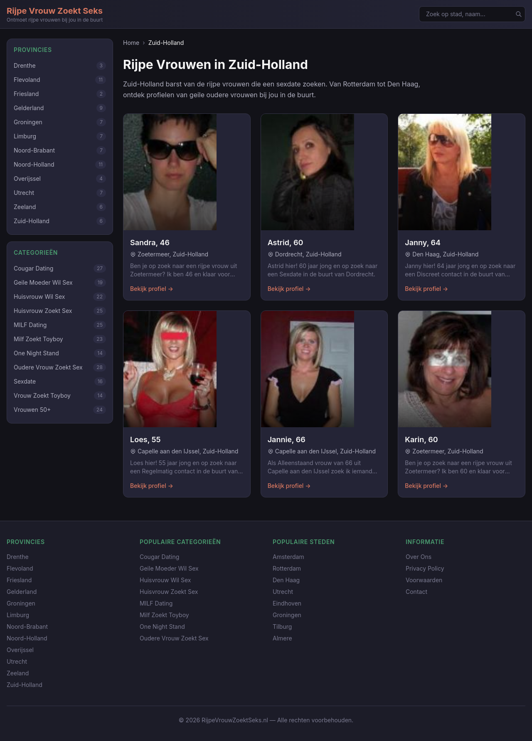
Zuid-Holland (24, 684)
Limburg (18, 614)
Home (131, 42)
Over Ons (418, 556)
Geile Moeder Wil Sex (169, 568)
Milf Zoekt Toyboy (164, 614)
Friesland (19, 579)
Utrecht (17, 661)
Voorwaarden (424, 579)
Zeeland (18, 673)
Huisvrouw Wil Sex (165, 579)
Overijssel (20, 649)
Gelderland (22, 591)
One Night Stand (162, 626)
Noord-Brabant (27, 626)
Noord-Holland (27, 638)
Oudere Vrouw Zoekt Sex (174, 638)
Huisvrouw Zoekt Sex (169, 591)
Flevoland (20, 568)
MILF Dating (156, 603)
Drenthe (18, 556)
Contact (416, 591)
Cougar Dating (159, 556)
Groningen (21, 603)
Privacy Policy (425, 568)
